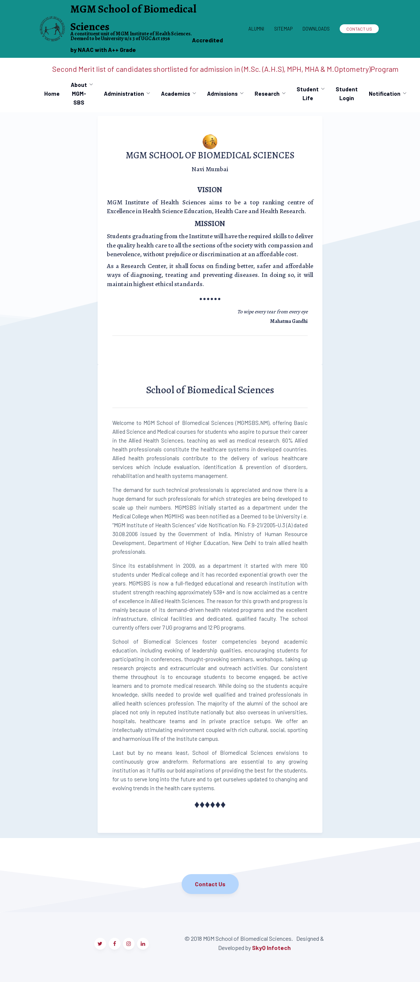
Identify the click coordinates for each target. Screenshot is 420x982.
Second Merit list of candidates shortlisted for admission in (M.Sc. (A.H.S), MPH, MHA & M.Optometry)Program (225, 68)
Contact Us (359, 28)
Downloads (316, 29)
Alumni (256, 29)
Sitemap (283, 29)
